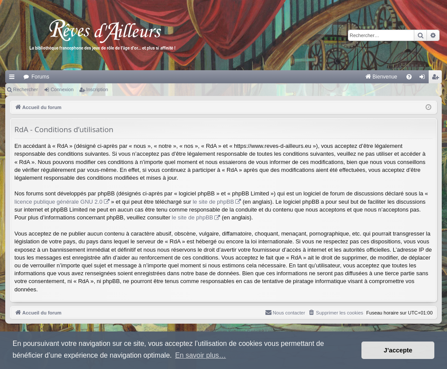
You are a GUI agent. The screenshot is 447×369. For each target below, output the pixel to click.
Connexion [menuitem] (424, 78)
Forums (40, 77)
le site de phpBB (213, 201)
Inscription (97, 89)
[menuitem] (290, 76)
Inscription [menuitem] (437, 78)
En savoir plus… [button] (200, 355)
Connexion (62, 89)
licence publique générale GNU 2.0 (58, 201)
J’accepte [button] (398, 350)
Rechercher (25, 89)
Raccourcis (13, 78)
